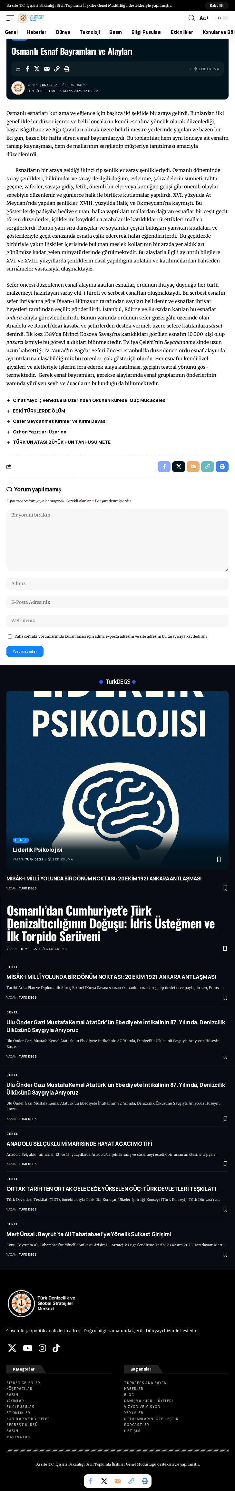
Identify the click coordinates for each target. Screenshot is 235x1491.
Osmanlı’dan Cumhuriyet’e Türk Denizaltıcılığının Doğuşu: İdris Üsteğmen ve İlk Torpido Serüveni (111, 923)
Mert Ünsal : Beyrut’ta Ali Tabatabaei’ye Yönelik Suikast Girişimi (88, 1234)
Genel (21, 840)
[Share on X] (37, 69)
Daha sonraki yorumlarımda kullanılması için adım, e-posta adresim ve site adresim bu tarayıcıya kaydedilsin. (111, 636)
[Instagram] (42, 1348)
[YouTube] (27, 1348)
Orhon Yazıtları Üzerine (39, 432)
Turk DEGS (49, 84)
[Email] (47, 69)
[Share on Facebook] (27, 69)
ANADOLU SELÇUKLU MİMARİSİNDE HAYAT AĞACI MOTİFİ (79, 1143)
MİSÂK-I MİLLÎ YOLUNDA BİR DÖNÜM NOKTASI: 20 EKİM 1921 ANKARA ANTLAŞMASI (104, 878)
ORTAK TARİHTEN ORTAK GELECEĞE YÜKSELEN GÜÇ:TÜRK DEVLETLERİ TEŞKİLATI (111, 1188)
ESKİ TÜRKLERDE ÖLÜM (39, 411)
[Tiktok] (56, 1348)
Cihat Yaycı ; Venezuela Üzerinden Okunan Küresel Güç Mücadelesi (90, 400)
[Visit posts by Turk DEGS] (18, 88)
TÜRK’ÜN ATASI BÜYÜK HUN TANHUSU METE (62, 442)
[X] (12, 1348)
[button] (217, 5)
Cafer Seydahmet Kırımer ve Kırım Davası (60, 421)
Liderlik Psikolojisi (38, 849)
